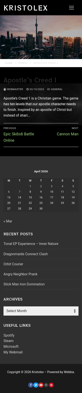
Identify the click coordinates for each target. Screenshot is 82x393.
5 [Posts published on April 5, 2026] (73, 186)
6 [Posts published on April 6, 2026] (9, 191)
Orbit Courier (13, 264)
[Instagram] (46, 385)
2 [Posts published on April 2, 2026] (41, 186)
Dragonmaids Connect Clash (25, 254)
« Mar (7, 221)
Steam (8, 341)
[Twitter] (35, 385)
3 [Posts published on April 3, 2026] (51, 186)
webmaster (13, 89)
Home (9, 63)
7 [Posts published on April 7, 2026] (19, 191)
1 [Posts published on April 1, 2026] (30, 186)
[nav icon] (72, 7)
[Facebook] (30, 385)
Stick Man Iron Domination (24, 284)
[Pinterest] (51, 385)
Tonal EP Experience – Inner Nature (30, 244)
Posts (23, 63)
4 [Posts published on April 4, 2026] (62, 186)
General (55, 89)
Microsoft (11, 346)
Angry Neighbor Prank (20, 274)
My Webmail (13, 352)
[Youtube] (41, 385)
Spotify (8, 335)
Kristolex (25, 8)
